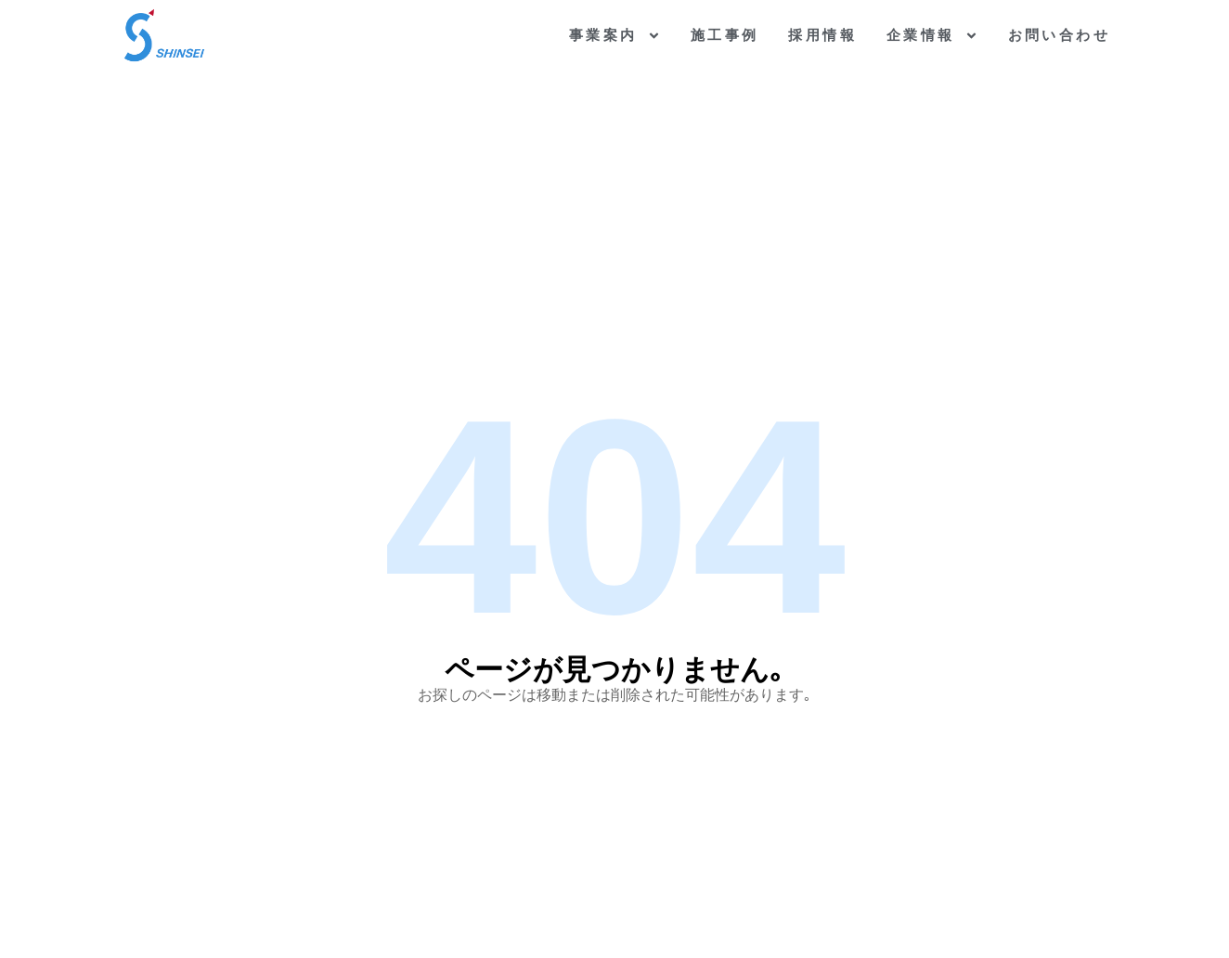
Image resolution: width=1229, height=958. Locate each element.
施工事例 (725, 35)
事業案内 (615, 35)
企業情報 (932, 35)
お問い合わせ (1059, 35)
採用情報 (822, 35)
